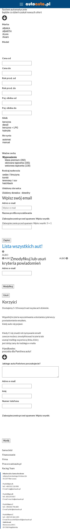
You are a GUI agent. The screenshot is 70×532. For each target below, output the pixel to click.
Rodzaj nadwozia (11, 170)
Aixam (15, 37)
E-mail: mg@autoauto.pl (12, 489)
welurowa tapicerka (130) (28, 166)
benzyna (11, 122)
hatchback (12, 183)
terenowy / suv (12, 180)
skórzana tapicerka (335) (28, 163)
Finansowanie (8, 454)
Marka (5, 24)
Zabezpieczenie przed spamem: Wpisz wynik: (26, 218)
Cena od (6, 58)
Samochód (7, 450)
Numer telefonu (10, 401)
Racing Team (8, 468)
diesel (11, 125)
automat (6, 139)
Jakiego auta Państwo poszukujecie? (21, 363)
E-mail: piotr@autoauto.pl (12, 509)
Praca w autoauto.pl (11, 463)
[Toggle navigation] (21, 4)
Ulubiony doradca (11, 188)
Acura (15, 34)
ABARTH (15, 31)
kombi (12, 177)
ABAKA (15, 28)
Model (5, 41)
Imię (4, 391)
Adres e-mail (8, 203)
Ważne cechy (9, 153)
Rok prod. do (9, 88)
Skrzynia (6, 135)
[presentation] (21, 423)
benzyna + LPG (11, 127)
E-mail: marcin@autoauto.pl (13, 499)
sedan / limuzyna (12, 174)
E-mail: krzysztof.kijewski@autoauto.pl (17, 520)
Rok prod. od (9, 78)
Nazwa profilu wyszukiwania (17, 213)
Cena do (6, 68)
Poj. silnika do (9, 108)
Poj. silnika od (9, 98)
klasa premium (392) (28, 160)
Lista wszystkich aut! (22, 246)
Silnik (5, 117)
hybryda (11, 130)
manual (6, 142)
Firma (5, 459)
